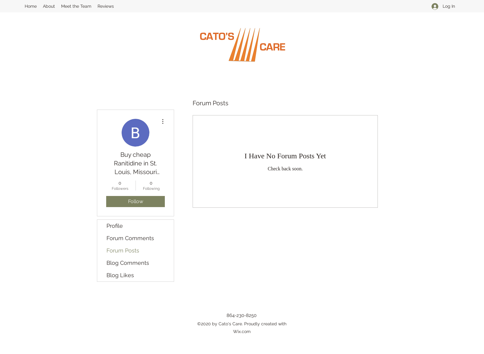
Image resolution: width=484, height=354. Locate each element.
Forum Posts (122, 250)
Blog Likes (120, 275)
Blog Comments (127, 263)
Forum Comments (130, 238)
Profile (114, 226)
